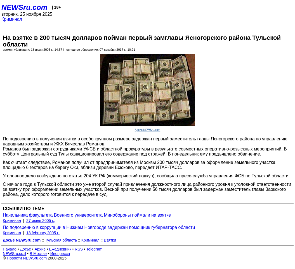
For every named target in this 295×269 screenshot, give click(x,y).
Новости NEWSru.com (27, 258)
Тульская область (61, 240)
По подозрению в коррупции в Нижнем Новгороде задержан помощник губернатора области (99, 227)
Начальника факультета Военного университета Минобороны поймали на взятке (87, 215)
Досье (25, 249)
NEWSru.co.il (14, 253)
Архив (40, 249)
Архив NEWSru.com (147, 129)
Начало (9, 249)
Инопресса (60, 253)
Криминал (11, 19)
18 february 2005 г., (43, 233)
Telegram (94, 249)
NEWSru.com (24, 7)
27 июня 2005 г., (40, 220)
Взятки (110, 240)
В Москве (38, 253)
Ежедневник (60, 249)
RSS (79, 249)
